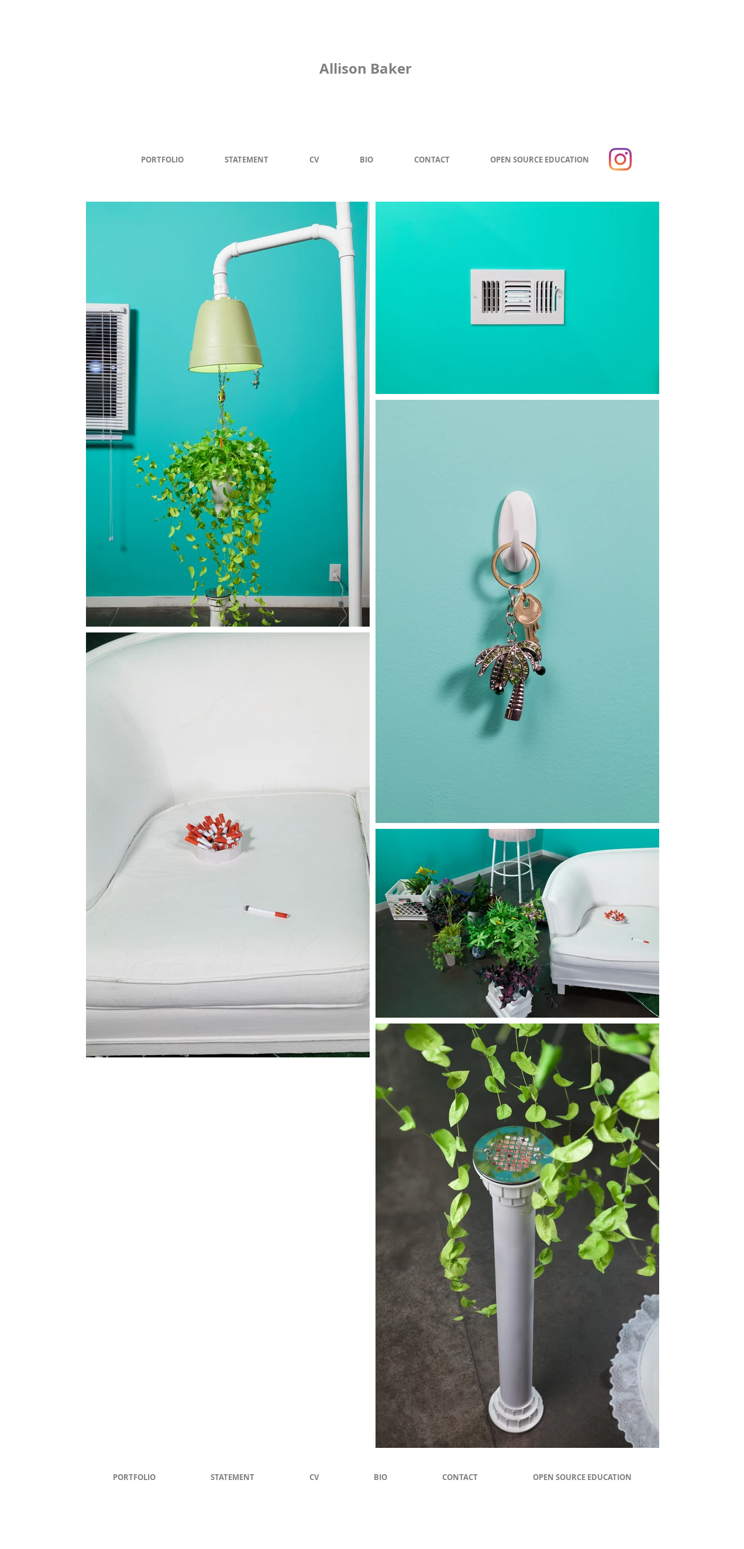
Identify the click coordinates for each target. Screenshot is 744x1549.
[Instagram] (620, 159)
